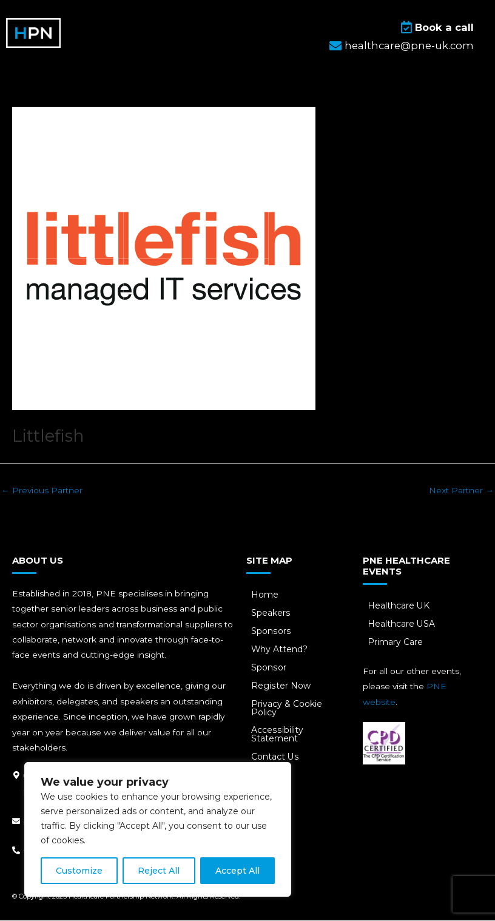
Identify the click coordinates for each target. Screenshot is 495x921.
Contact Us (276, 757)
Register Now (281, 686)
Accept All (237, 870)
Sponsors (271, 631)
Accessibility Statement (277, 735)
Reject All (159, 870)
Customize (79, 870)
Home (266, 595)
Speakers (271, 613)
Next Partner (461, 490)
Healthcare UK (400, 606)
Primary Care (396, 642)
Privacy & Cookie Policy (287, 708)
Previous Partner (41, 490)
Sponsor (269, 668)
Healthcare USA (402, 624)
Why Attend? (280, 649)
